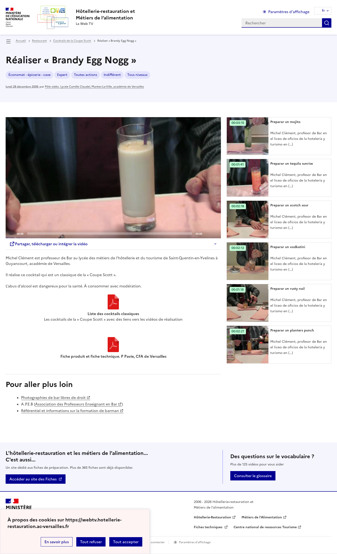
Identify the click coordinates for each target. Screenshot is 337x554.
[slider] (109, 233)
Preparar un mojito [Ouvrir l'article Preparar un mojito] (285, 121)
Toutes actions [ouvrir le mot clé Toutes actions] (85, 74)
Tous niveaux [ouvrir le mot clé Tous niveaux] (137, 74)
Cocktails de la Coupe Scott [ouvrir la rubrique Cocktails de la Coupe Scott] (72, 41)
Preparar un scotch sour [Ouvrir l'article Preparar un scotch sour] (289, 205)
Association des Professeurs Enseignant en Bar (76, 404)
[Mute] (207, 233)
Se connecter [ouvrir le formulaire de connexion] (156, 542)
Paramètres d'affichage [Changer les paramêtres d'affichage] (288, 12)
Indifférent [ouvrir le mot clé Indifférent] (112, 74)
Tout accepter (126, 542)
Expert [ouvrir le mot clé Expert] (62, 74)
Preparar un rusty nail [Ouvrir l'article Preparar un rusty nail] (287, 288)
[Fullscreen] (214, 233)
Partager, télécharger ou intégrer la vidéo (48, 244)
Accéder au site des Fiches (33, 479)
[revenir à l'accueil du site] (105, 14)
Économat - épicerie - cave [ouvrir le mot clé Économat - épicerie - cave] (29, 74)
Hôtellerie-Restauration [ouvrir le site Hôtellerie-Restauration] (212, 517)
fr (323, 10)
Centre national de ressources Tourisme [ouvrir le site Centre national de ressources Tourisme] (265, 527)
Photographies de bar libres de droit (53, 397)
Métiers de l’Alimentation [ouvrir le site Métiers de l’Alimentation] (262, 517)
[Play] (113, 177)
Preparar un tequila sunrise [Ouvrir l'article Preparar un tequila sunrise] (291, 163)
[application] (113, 177)
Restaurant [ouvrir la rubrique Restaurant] (39, 41)
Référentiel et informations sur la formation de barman (70, 410)
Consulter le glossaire (253, 476)
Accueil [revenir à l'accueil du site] (21, 41)
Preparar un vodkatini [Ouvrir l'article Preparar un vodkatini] (287, 247)
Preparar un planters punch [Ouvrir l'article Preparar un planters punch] (292, 330)
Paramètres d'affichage (195, 542)
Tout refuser (91, 542)
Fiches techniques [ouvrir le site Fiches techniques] (208, 527)
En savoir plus (56, 542)
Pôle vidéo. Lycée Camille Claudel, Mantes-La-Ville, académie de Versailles (94, 87)
